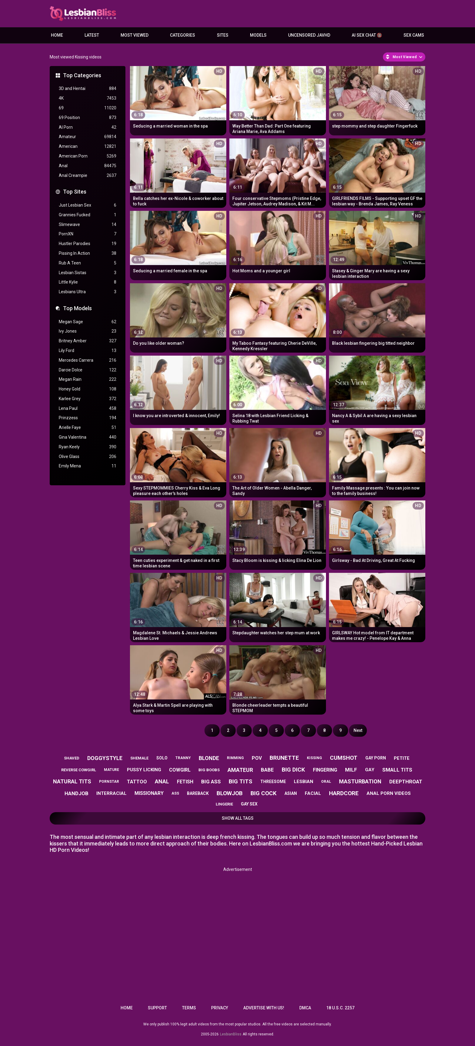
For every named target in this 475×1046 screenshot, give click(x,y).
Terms (189, 1007)
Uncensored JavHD (309, 35)
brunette (284, 757)
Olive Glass (87, 456)
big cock (264, 793)
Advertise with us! (263, 1007)
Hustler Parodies (87, 243)
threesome (273, 781)
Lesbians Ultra (87, 291)
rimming (235, 758)
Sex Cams (414, 35)
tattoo (137, 782)
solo (162, 757)
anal (162, 781)
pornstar (109, 781)
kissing (314, 758)
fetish (185, 782)
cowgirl (180, 770)
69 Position (87, 117)
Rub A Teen (87, 263)
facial (313, 793)
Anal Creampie (87, 175)
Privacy (219, 1007)
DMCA (305, 1007)
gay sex (249, 804)
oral (326, 781)
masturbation (360, 781)
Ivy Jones (87, 331)
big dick (293, 769)
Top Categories (82, 75)
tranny (183, 758)
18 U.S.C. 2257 (340, 1007)
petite (402, 758)
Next (358, 730)
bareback (198, 793)
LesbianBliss (230, 1034)
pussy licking (144, 769)
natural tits (72, 781)
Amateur (87, 136)
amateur (240, 770)
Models (258, 35)
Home (57, 35)
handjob (76, 793)
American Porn (87, 156)
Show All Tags (238, 818)
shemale (139, 758)
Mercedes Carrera (87, 360)
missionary (149, 793)
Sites (222, 35)
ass (175, 793)
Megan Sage (87, 321)
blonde (209, 758)
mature (111, 770)
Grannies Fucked (87, 215)
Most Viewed (134, 35)
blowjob (230, 793)
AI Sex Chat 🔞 (367, 35)
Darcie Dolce (87, 370)
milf (351, 770)
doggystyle (104, 758)
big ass (211, 782)
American (87, 146)
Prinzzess (87, 417)
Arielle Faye (87, 427)
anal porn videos (389, 793)
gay (369, 769)
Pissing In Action (87, 253)
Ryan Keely (87, 447)
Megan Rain (87, 379)
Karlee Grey (87, 398)
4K (87, 98)
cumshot (343, 757)
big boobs (209, 770)
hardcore (344, 793)
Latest (92, 35)
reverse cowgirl (78, 770)
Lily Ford (87, 350)
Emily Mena (87, 466)
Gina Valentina (87, 437)
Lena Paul (87, 408)
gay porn (375, 757)
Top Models (77, 308)
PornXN (87, 234)
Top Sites (74, 191)
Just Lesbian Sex (87, 205)
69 (87, 108)
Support (157, 1007)
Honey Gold (87, 389)
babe (267, 770)
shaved (71, 758)
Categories (182, 35)
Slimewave (87, 224)
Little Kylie (87, 282)
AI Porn (87, 127)
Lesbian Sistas (87, 272)
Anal (87, 165)
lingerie (224, 804)
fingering (325, 770)
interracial (111, 793)
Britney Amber (87, 341)
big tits (240, 781)
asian (290, 793)
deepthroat (405, 782)
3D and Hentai (87, 88)
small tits (397, 770)
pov (257, 758)
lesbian (303, 781)
